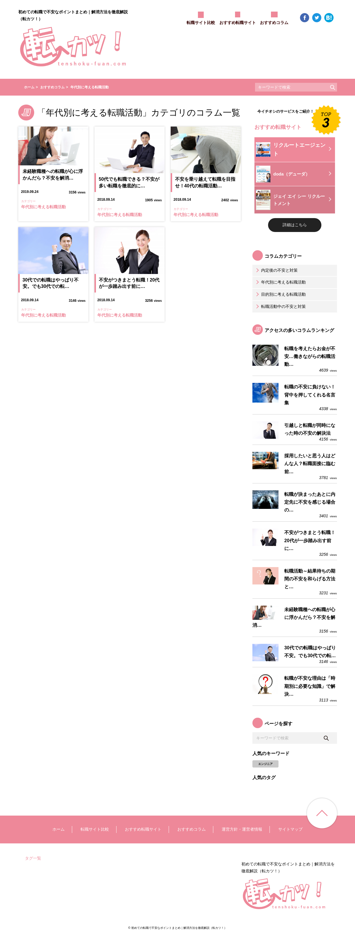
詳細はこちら (295, 224)
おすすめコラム (191, 829)
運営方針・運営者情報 (242, 829)
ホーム (58, 829)
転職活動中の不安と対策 (280, 306)
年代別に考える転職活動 (280, 282)
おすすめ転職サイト (143, 829)
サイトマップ (290, 829)
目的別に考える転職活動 (280, 294)
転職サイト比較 (95, 829)
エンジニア (265, 763)
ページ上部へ (322, 813)
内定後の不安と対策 (276, 270)
